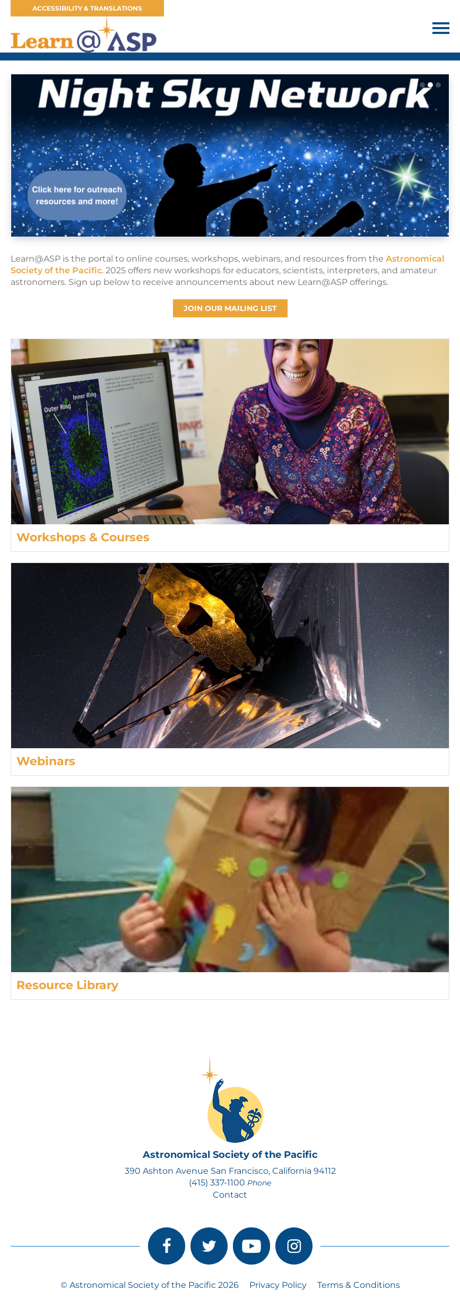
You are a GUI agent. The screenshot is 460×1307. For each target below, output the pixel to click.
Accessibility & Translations (87, 8)
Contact (230, 1195)
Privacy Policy (278, 1285)
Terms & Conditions (358, 1285)
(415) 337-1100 (217, 1183)
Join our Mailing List (230, 308)
